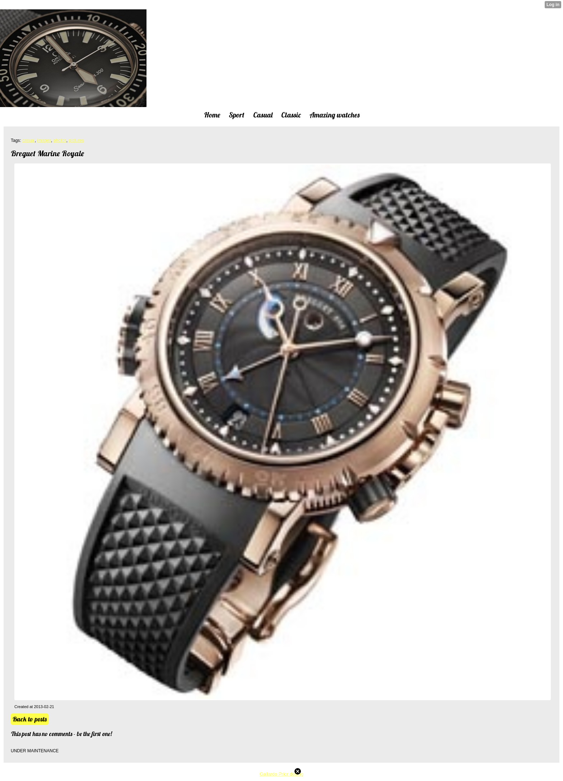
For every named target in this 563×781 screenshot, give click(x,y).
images (44, 140)
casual (28, 140)
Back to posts (30, 719)
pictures (76, 140)
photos (59, 140)
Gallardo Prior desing (281, 774)
